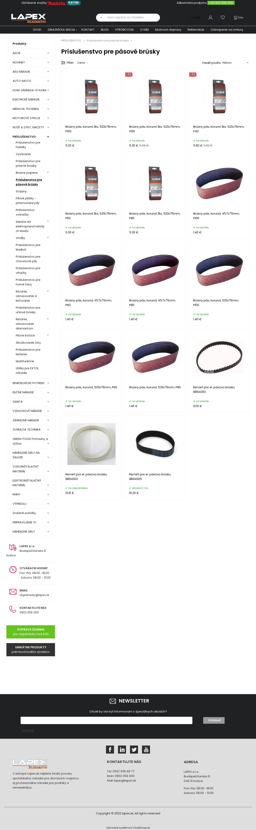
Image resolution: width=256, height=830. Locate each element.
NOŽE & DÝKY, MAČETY (28, 127)
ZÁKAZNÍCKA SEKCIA (61, 30)
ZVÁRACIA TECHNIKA (27, 430)
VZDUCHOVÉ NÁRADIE (27, 411)
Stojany (21, 191)
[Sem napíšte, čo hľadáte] (132, 18)
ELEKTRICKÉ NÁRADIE (26, 99)
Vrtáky (20, 238)
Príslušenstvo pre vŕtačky (28, 270)
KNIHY (16, 494)
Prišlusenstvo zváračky (25, 212)
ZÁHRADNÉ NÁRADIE (26, 420)
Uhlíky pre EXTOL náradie (27, 370)
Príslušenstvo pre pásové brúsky (29, 182)
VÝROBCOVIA (124, 30)
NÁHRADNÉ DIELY (24, 532)
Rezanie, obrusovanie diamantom (25, 323)
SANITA (18, 402)
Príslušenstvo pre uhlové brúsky (28, 310)
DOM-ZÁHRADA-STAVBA (30, 90)
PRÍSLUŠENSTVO (24, 137)
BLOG (105, 30)
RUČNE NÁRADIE (23, 392)
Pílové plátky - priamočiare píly (27, 200)
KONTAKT (88, 30)
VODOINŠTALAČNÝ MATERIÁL (26, 469)
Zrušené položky (24, 513)
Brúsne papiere (27, 173)
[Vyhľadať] (100, 18)
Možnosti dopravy (168, 30)
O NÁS (144, 30)
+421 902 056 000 (220, 3)
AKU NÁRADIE (21, 72)
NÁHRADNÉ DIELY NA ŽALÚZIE (26, 455)
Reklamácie (196, 30)
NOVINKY (19, 62)
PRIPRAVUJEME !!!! (24, 522)
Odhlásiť (28, 731)
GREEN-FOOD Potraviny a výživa (30, 441)
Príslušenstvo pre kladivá (28, 247)
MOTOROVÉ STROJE (26, 118)
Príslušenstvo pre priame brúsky (28, 163)
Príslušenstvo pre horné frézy (28, 282)
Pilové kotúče (25, 335)
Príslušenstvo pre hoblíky (28, 145)
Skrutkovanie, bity (28, 343)
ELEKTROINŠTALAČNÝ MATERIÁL (27, 483)
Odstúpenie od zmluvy (227, 30)
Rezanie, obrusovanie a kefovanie (26, 296)
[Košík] (238, 17)
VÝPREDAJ (20, 504)
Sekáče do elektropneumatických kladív (30, 226)
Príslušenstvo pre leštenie (28, 352)
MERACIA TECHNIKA (26, 109)
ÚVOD (37, 30)
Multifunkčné (25, 361)
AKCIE (16, 53)
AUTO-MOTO (22, 81)
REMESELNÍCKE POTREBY (29, 383)
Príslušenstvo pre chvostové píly (28, 259)
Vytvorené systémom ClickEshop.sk (128, 827)
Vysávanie (23, 154)
